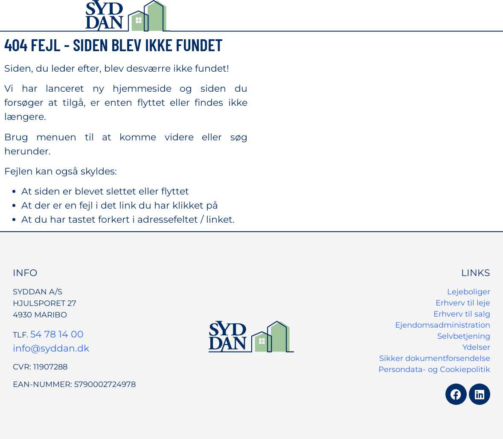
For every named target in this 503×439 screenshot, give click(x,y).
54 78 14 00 (57, 334)
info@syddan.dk (51, 348)
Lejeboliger (468, 292)
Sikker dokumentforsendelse (434, 358)
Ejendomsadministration (442, 325)
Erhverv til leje (463, 303)
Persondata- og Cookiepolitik (434, 369)
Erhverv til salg (461, 314)
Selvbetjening (463, 336)
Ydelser (476, 347)
